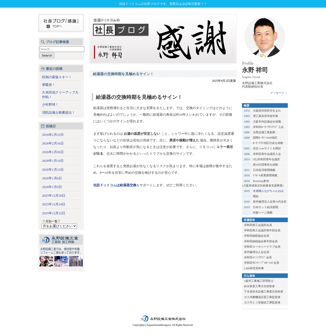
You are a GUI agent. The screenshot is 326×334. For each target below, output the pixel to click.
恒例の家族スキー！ (57, 77)
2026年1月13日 (53, 169)
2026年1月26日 (53, 152)
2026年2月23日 (53, 135)
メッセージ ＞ (279, 92)
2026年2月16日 (53, 143)
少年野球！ (50, 104)
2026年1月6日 (52, 178)
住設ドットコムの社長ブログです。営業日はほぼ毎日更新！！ (163, 4)
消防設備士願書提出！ (58, 112)
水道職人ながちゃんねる (268, 190)
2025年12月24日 (53, 204)
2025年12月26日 (53, 195)
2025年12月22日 (53, 213)
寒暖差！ (48, 85)
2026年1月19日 (53, 161)
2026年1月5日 (52, 187)
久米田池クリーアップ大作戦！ (60, 94)
